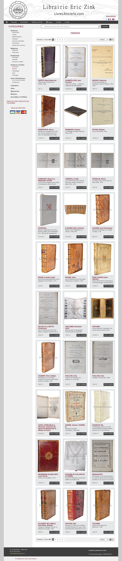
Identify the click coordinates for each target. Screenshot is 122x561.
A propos (14, 22)
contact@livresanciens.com (17, 553)
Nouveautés (24, 22)
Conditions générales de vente (97, 550)
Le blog (67, 22)
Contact (58, 22)
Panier (49, 22)
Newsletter (111, 16)
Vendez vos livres (37, 22)
